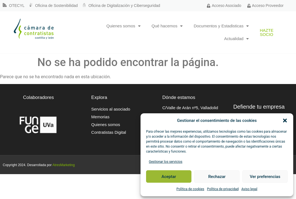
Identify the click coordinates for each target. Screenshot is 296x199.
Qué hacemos (167, 26)
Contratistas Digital (108, 132)
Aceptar (169, 176)
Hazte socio (266, 32)
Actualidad (236, 39)
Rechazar (217, 176)
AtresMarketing (63, 165)
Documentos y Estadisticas (221, 26)
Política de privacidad (222, 189)
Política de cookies (190, 189)
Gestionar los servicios (165, 162)
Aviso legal (249, 189)
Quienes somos (124, 26)
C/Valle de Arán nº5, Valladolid (190, 107)
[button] (285, 120)
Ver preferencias (265, 176)
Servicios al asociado (110, 109)
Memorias (100, 116)
